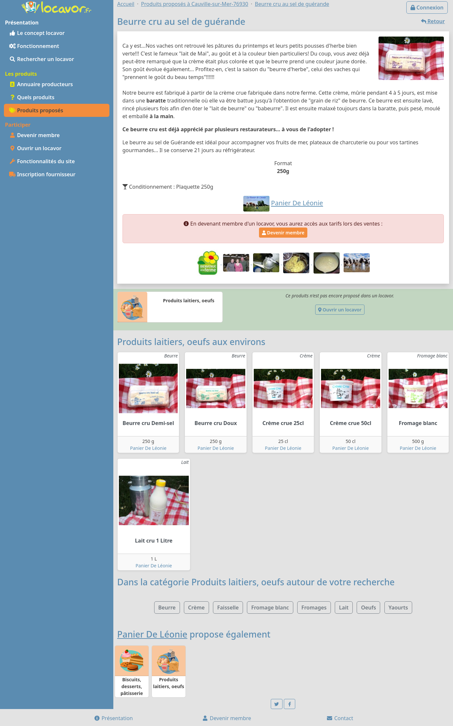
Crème (196, 607)
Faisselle (228, 607)
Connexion (427, 7)
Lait (343, 607)
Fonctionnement (34, 46)
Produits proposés (36, 110)
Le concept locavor (37, 33)
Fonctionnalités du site (42, 161)
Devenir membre (34, 135)
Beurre (167, 607)
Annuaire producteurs (41, 84)
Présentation (113, 718)
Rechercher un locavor (41, 59)
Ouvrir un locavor (35, 148)
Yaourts (398, 607)
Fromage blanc (270, 607)
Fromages (314, 607)
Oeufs (368, 607)
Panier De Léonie (148, 448)
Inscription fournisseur (42, 174)
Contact (339, 718)
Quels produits (32, 97)
